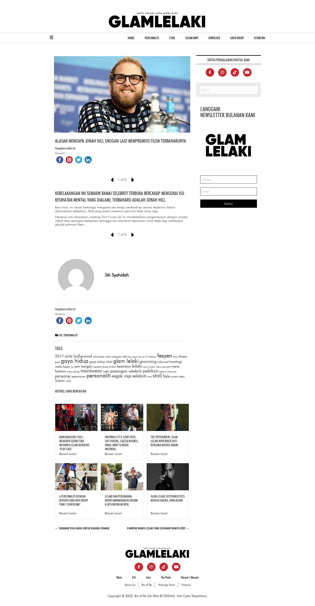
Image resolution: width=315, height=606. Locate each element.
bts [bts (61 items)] (129, 357)
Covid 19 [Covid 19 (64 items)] (143, 357)
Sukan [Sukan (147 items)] (60, 380)
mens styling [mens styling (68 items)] (73, 371)
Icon (148, 578)
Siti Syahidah (117, 275)
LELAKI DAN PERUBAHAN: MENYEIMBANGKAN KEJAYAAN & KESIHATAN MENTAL (121, 501)
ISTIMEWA (259, 38)
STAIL (172, 38)
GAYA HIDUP (237, 38)
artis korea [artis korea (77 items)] (98, 356)
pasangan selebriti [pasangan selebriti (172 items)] (126, 371)
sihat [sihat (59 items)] (149, 376)
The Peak (166, 578)
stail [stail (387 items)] (157, 375)
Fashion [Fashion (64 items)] (152, 357)
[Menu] (51, 37)
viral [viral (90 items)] (68, 381)
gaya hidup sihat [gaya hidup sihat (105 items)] (100, 362)
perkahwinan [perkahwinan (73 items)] (79, 376)
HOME (131, 38)
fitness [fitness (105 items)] (183, 357)
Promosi (186, 585)
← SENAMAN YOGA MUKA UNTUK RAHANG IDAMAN (82, 528)
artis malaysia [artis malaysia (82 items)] (113, 356)
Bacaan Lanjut (67, 454)
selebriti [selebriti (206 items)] (139, 376)
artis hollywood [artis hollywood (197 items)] (78, 356)
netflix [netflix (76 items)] (106, 371)
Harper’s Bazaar (190, 578)
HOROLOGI (214, 38)
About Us (130, 585)
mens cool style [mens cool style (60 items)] (163, 367)
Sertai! (228, 204)
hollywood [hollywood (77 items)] (163, 362)
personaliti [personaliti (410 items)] (99, 375)
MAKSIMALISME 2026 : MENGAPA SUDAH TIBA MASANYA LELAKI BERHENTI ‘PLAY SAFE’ (74, 443)
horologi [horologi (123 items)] (176, 362)
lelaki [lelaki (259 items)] (137, 366)
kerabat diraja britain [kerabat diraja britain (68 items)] (104, 366)
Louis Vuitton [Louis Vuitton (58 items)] (149, 367)
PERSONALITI (152, 38)
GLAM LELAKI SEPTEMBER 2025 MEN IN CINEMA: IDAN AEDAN (168, 499)
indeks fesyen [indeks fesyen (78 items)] (62, 366)
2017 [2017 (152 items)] (59, 356)
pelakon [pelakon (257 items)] (151, 371)
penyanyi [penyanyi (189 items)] (63, 376)
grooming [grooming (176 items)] (148, 361)
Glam (119, 578)
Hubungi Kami (166, 585)
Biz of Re (147, 585)
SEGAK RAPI (191, 38)
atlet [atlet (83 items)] (124, 356)
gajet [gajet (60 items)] (57, 362)
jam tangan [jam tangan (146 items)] (83, 366)
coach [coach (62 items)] (134, 357)
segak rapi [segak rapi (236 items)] (121, 376)
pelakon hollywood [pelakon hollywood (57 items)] (168, 372)
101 (60, 335)
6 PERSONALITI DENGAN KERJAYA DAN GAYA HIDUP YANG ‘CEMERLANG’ (73, 501)
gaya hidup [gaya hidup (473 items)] (74, 360)
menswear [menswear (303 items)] (91, 371)
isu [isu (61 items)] (72, 367)
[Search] (228, 90)
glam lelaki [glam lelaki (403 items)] (126, 361)
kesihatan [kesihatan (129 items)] (124, 366)
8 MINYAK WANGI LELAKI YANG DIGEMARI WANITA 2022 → (158, 528)
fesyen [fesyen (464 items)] (164, 355)
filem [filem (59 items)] (175, 357)
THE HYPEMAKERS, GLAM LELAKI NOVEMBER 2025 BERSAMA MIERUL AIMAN (164, 441)
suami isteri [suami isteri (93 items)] (178, 376)
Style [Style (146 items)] (166, 376)
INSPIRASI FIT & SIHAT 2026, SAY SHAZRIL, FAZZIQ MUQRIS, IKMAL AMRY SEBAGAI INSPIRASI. (121, 443)
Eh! (134, 578)
